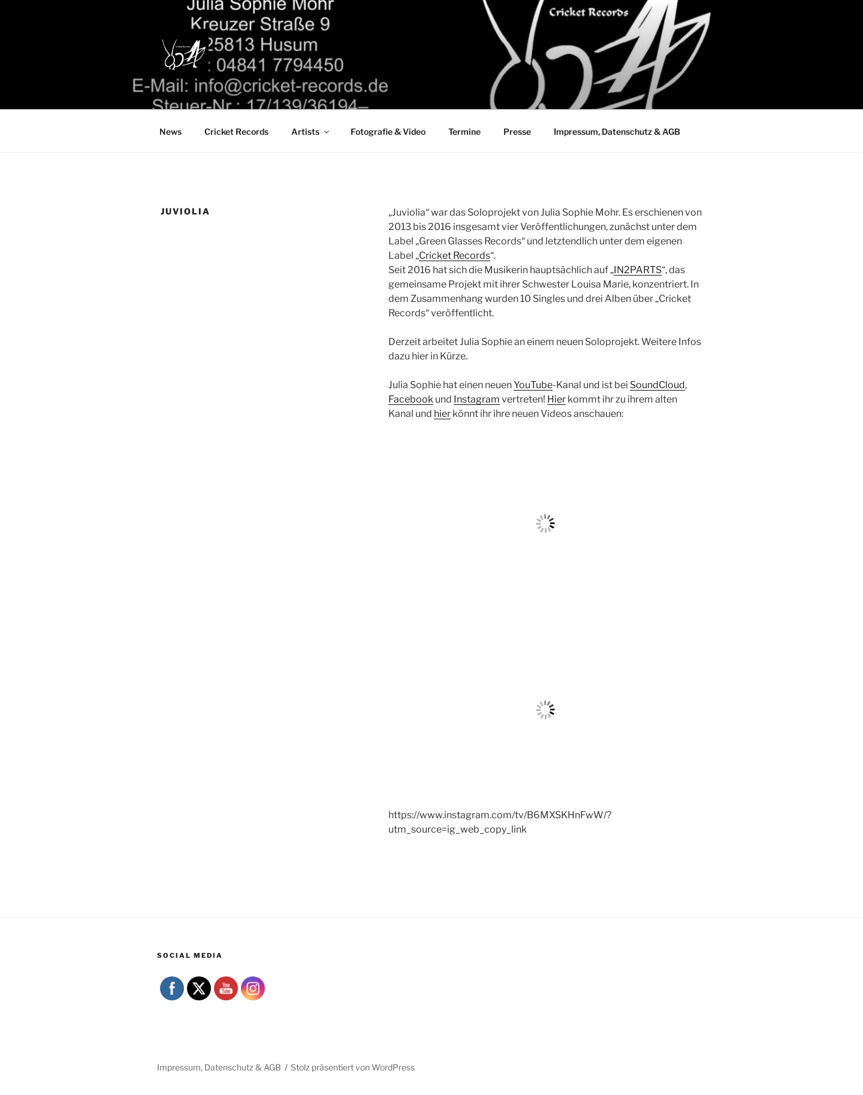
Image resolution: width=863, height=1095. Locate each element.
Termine (464, 131)
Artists (311, 131)
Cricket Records (236, 131)
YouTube (533, 385)
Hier (556, 399)
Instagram (477, 399)
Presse (517, 131)
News (170, 131)
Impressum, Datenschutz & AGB (617, 131)
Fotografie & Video (388, 131)
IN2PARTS (638, 270)
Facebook (410, 399)
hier (442, 413)
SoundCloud (657, 385)
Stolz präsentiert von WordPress (353, 1067)
